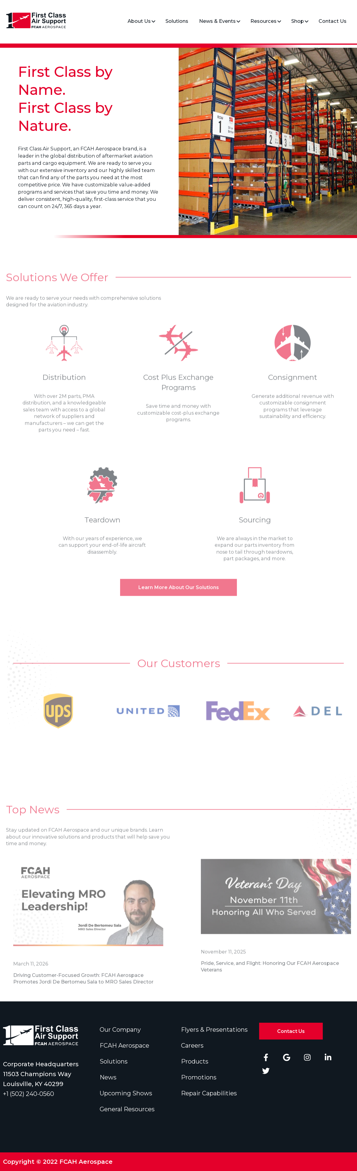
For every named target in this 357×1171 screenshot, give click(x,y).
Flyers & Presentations (214, 1029)
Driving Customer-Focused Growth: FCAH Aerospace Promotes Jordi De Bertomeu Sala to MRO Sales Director (83, 988)
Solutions (176, 21)
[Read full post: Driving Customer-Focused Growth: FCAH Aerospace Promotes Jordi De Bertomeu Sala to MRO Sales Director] (88, 913)
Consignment (292, 386)
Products (194, 1061)
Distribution (64, 386)
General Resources (127, 1109)
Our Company (120, 1029)
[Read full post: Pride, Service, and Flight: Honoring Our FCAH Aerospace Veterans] (276, 907)
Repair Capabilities (209, 1093)
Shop (297, 21)
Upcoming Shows (126, 1093)
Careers (192, 1045)
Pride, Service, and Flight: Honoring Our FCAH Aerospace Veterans (270, 976)
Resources (263, 21)
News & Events (217, 21)
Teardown (102, 529)
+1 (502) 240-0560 (28, 1093)
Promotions (198, 1077)
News (108, 1077)
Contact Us (332, 21)
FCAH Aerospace (124, 1045)
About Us (139, 21)
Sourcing (255, 529)
